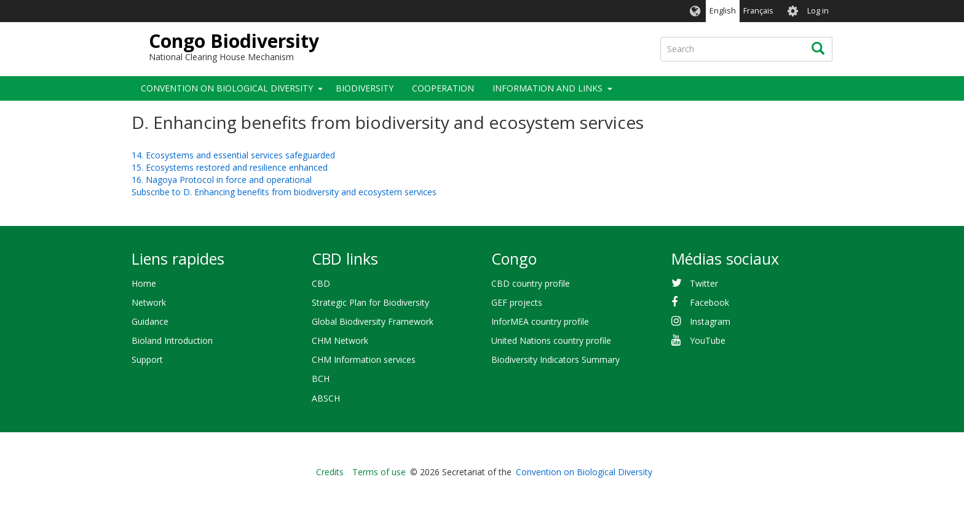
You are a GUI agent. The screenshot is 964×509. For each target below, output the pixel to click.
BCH (321, 378)
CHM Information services (364, 359)
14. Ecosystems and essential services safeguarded (233, 155)
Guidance (150, 321)
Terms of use (379, 472)
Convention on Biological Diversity (227, 88)
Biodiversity (364, 88)
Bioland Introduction (172, 340)
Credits (330, 472)
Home (144, 283)
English (722, 11)
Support (147, 359)
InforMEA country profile (540, 321)
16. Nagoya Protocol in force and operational (222, 179)
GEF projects (516, 302)
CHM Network (340, 340)
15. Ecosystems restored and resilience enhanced (230, 167)
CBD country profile (530, 283)
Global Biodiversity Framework (372, 321)
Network (149, 302)
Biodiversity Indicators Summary (555, 359)
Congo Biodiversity (234, 40)
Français (758, 11)
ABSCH (326, 398)
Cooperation (443, 88)
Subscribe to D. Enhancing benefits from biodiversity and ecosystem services (284, 192)
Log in (818, 11)
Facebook (709, 302)
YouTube (707, 340)
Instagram (710, 321)
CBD (321, 283)
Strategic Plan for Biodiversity (370, 302)
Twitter (704, 283)
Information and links (547, 88)
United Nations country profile (551, 340)
